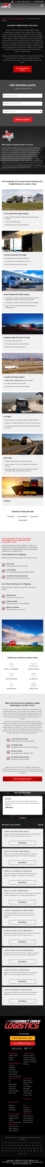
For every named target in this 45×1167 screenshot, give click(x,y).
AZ (9, 1142)
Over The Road (13, 1072)
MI (29, 1145)
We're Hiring (22, 1038)
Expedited (12, 1067)
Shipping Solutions (15, 1078)
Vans (24, 1105)
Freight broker (20, 18)
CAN (20, 1153)
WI (38, 1151)
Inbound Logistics (29, 1055)
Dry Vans (26, 1107)
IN (3, 1145)
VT (24, 1151)
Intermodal (12, 1070)
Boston (12, 516)
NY (23, 1148)
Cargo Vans (27, 1109)
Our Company (27, 1078)
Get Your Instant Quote (22, 69)
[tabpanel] (22, 805)
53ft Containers (28, 1122)
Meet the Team (28, 1082)
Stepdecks (12, 1107)
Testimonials (27, 1093)
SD (11, 1151)
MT (3, 1148)
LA (15, 1145)
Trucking (11, 1065)
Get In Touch (27, 1080)
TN (15, 1151)
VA (28, 1151)
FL (29, 1142)
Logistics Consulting (29, 1062)
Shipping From (13, 1053)
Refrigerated (13, 1084)
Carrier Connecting (15, 1076)
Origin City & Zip (10, 96)
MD (22, 1145)
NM (20, 1148)
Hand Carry (12, 1086)
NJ (16, 1148)
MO (40, 1145)
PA (2, 1151)
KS (9, 1145)
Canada (11, 1059)
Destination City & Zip (12, 104)
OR (41, 1148)
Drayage (26, 1064)
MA (26, 1145)
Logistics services (7, 18)
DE (26, 1142)
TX (18, 1151)
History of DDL (28, 1091)
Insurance (26, 1084)
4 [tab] (25, 817)
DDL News (26, 1088)
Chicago (35, 516)
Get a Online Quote (22, 1043)
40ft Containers (28, 1118)
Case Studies (27, 1086)
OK (37, 1148)
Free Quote (27, 1099)
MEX (24, 1153)
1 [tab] (19, 817)
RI (5, 1151)
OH (34, 1148)
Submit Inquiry (23, 119)
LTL (10, 1082)
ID (38, 1142)
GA (32, 1142)
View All (40, 825)
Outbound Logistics (29, 1057)
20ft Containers (28, 1116)
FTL (10, 1080)
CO (19, 1142)
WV (35, 1151)
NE (6, 1148)
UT (21, 1151)
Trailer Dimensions (15, 1122)
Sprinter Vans (27, 1112)
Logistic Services (28, 1053)
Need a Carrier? (14, 1102)
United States (13, 1055)
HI (35, 1142)
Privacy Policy (27, 1095)
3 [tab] (23, 817)
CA (16, 1142)
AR (12, 1142)
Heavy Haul (12, 1088)
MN (33, 1145)
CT (22, 1142)
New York (23, 520)
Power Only (12, 1093)
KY (12, 1145)
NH (13, 1148)
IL (41, 1142)
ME (19, 1145)
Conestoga (12, 1109)
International (13, 1074)
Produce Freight (14, 1091)
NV (10, 1148)
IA (6, 1145)
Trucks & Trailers (14, 1114)
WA (31, 1151)
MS (37, 1145)
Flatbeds (11, 1105)
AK (6, 1142)
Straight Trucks (13, 1116)
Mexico (11, 1057)
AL (3, 1142)
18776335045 (37, 1)
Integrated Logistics (29, 1059)
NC (27, 1148)
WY (41, 1151)
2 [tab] (21, 817)
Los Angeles (23, 516)
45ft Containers (28, 1120)
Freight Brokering (14, 1063)
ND (30, 1148)
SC (8, 1151)
